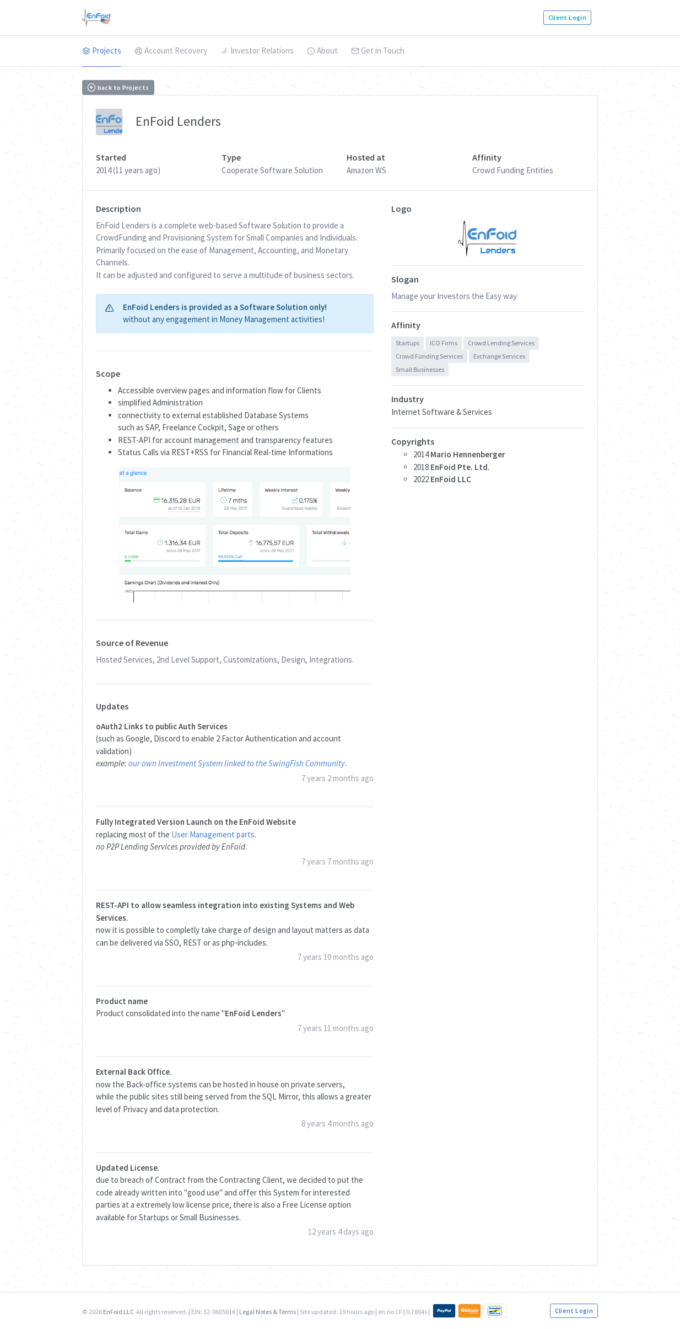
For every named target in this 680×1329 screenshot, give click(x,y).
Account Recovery (170, 50)
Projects (101, 50)
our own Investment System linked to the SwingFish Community (236, 763)
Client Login (567, 17)
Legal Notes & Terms (267, 1311)
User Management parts (213, 834)
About (322, 50)
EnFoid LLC (118, 1311)
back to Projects (118, 87)
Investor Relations (257, 50)
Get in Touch (377, 50)
